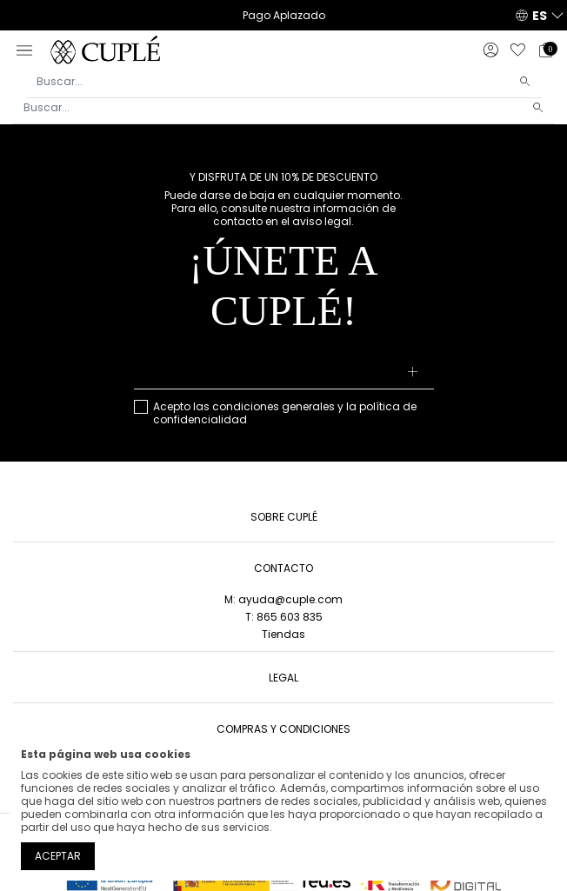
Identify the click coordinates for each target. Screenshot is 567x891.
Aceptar (58, 855)
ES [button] (539, 15)
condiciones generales (273, 406)
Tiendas (283, 634)
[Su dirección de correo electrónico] (284, 372)
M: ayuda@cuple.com (283, 599)
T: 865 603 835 (284, 616)
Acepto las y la (285, 413)
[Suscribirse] (412, 372)
